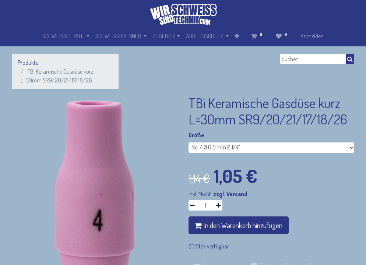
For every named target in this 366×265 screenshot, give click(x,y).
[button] (237, 36)
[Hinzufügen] (218, 205)
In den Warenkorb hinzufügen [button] (238, 225)
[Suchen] (350, 59)
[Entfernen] (192, 205)
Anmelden (312, 36)
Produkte (28, 62)
